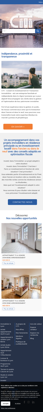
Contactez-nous (22, 202)
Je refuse (17, 403)
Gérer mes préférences (8, 408)
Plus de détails (8, 263)
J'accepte (5, 403)
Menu (40, 2)
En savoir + (18, 126)
